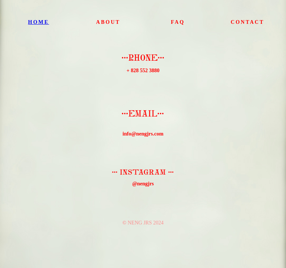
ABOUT (108, 22)
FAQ (178, 22)
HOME (38, 22)
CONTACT (247, 22)
